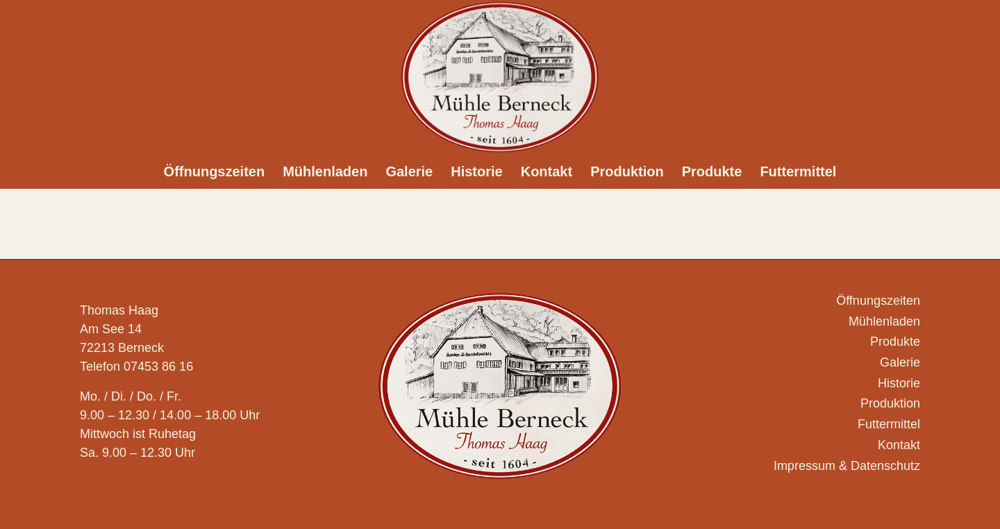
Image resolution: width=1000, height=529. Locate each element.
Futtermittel (889, 424)
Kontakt (899, 445)
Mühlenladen (884, 321)
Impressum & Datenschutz (847, 466)
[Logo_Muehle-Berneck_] (500, 77)
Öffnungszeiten (878, 301)
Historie (899, 383)
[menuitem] (214, 171)
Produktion (890, 403)
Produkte (895, 342)
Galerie (900, 362)
